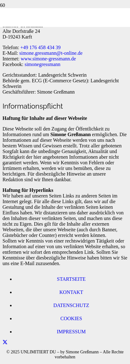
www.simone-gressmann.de (48, 58)
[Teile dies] (5, 342)
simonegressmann (43, 64)
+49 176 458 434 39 (40, 47)
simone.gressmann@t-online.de (50, 53)
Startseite (71, 279)
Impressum (71, 331)
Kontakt (71, 292)
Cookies (71, 318)
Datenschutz (71, 305)
